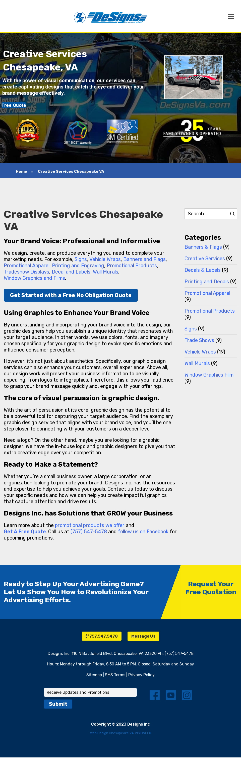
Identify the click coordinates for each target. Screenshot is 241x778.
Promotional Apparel (207, 293)
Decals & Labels (203, 270)
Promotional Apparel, (27, 266)
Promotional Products (132, 266)
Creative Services (205, 258)
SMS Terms (115, 674)
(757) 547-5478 (89, 532)
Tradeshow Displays (26, 272)
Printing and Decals (207, 282)
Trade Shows (199, 340)
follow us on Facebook (143, 532)
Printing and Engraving (78, 266)
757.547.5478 (102, 636)
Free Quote (14, 105)
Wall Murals (105, 272)
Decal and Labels (71, 272)
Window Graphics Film (209, 375)
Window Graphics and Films (34, 278)
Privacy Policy (141, 674)
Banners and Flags (144, 259)
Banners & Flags (203, 247)
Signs (81, 259)
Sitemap (94, 674)
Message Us (143, 636)
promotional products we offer (90, 525)
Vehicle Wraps (105, 259)
